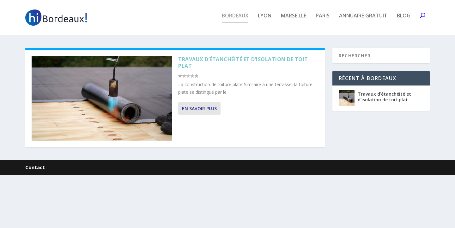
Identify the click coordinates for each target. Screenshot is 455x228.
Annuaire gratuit (363, 20)
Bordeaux (235, 20)
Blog (403, 20)
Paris (323, 20)
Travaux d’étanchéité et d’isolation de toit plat (243, 66)
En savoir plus (199, 113)
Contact (35, 171)
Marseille (293, 20)
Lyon (264, 20)
